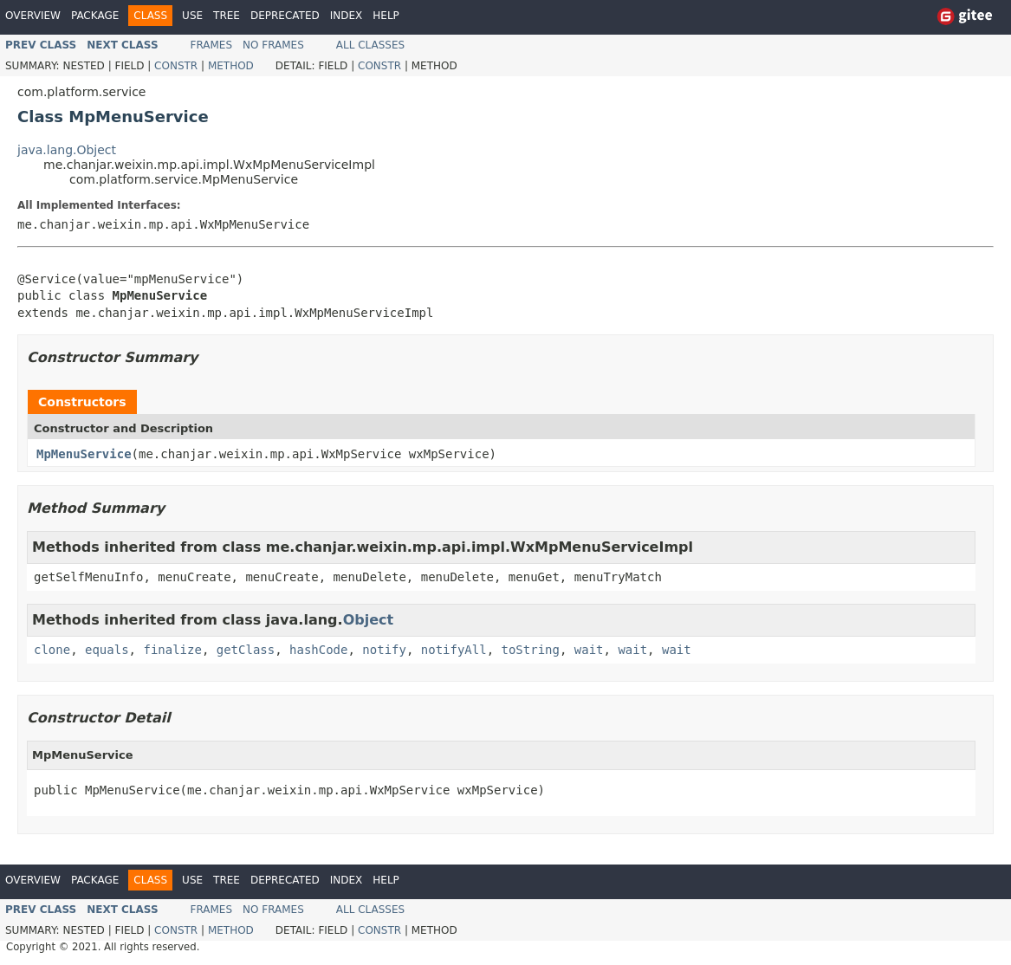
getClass (246, 650)
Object (368, 620)
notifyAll (454, 650)
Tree (226, 16)
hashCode (318, 650)
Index (346, 16)
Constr (176, 66)
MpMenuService (84, 454)
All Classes (370, 45)
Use (192, 16)
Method (231, 66)
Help (386, 16)
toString (531, 650)
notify (384, 650)
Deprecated (285, 16)
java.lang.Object (66, 150)
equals (107, 650)
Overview (33, 16)
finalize (172, 650)
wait (589, 650)
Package (95, 16)
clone (52, 650)
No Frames (273, 45)
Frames (212, 45)
